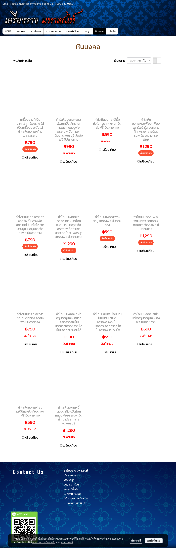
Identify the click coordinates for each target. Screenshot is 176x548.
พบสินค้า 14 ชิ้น (22, 61)
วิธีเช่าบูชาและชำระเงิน (76, 498)
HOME (8, 31)
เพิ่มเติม (112, 31)
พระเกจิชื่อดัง (71, 489)
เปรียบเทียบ (31, 157)
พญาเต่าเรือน (72, 31)
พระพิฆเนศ (36, 31)
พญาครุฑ (20, 31)
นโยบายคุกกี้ (67, 542)
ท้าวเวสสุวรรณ (53, 31)
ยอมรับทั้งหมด (154, 540)
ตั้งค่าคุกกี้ (136, 540)
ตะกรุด (87, 31)
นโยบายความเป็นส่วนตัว (43, 542)
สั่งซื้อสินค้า (30, 149)
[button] (121, 31)
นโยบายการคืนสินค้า (75, 503)
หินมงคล (99, 31)
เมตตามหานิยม (72, 494)
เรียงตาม (120, 60)
